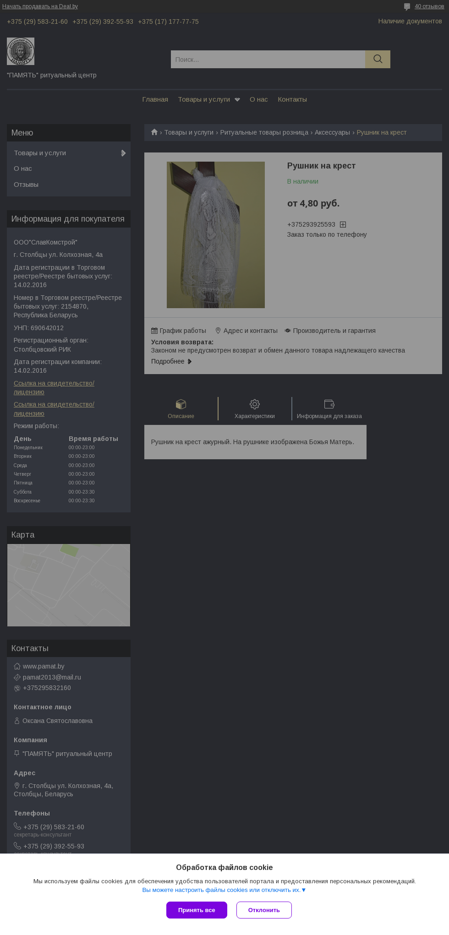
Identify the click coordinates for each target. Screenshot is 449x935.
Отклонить (264, 910)
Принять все (196, 910)
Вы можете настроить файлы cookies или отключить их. (221, 889)
